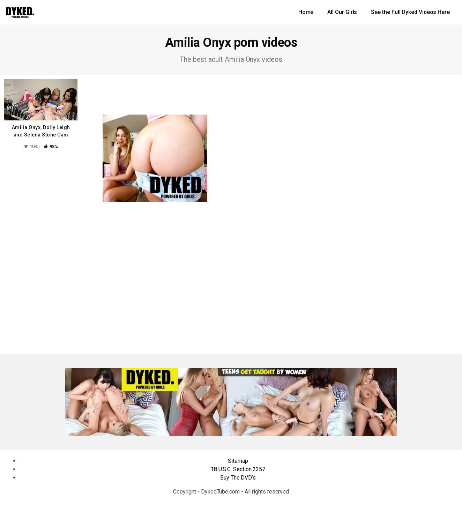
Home (306, 12)
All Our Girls (342, 12)
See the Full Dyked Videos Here (410, 12)
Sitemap (238, 461)
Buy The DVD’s (238, 477)
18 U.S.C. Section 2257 (238, 469)
